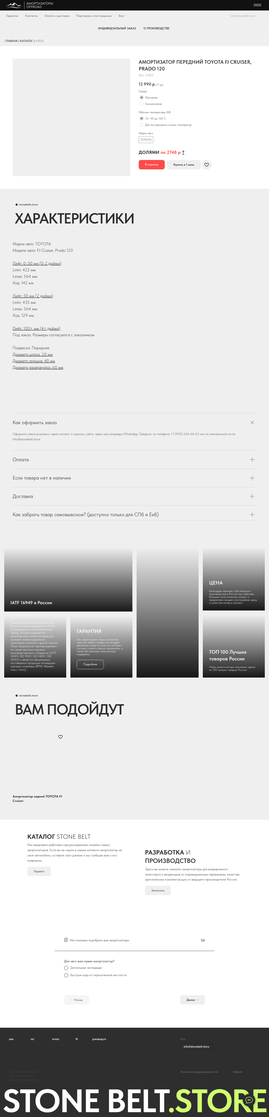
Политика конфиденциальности (199, 1071)
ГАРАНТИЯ (89, 631)
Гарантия (12, 15)
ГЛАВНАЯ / (12, 41)
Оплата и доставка (57, 15)
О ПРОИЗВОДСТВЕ (156, 28)
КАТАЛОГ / (27, 41)
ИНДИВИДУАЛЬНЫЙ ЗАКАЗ (117, 28)
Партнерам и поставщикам (94, 15)
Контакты (31, 15)
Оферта (237, 1071)
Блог (122, 15)
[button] (183, 152)
